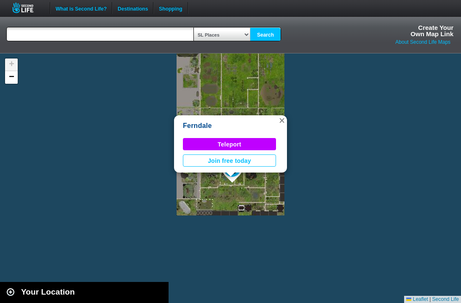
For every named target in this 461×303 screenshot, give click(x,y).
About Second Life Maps (422, 42)
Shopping (170, 8)
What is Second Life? (81, 8)
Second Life (27, 7)
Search (265, 35)
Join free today (229, 160)
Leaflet (417, 299)
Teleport (229, 144)
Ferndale (197, 125)
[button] (282, 120)
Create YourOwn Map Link (431, 30)
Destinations (133, 8)
